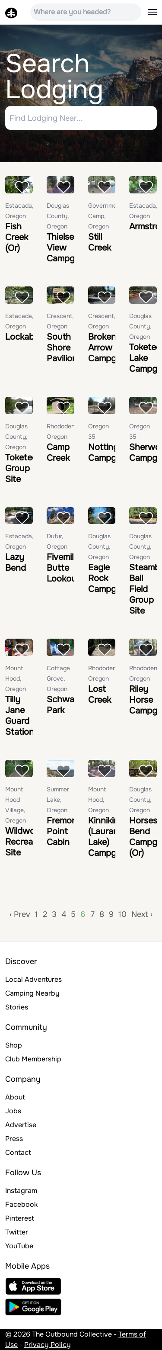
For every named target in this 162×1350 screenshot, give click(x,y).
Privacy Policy (47, 1344)
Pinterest (19, 1218)
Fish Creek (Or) (16, 237)
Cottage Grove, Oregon (58, 678)
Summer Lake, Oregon (58, 799)
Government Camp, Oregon (105, 216)
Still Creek (99, 242)
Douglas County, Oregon (58, 216)
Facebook (21, 1204)
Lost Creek (99, 694)
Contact (18, 1152)
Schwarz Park (64, 705)
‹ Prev (20, 914)
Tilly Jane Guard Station (19, 715)
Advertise (20, 1124)
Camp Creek (58, 452)
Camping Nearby (32, 993)
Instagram (21, 1190)
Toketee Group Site (21, 468)
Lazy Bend (15, 562)
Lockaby (22, 336)
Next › (141, 914)
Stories (16, 1007)
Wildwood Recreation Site (26, 842)
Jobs (13, 1110)
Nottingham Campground (114, 452)
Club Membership (33, 1059)
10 (122, 914)
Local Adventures (33, 979)
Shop (13, 1045)
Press (14, 1138)
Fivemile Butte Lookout (63, 568)
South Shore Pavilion (62, 347)
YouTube (19, 1245)
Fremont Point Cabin (63, 831)
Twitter (16, 1232)
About (15, 1097)
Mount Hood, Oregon (15, 678)
